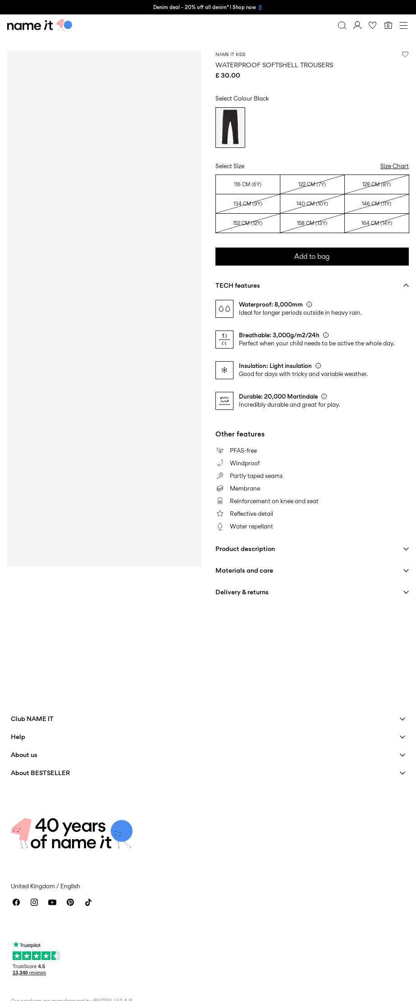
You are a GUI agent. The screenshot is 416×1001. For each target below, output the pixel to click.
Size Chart (394, 166)
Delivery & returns (242, 592)
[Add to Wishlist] (405, 54)
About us (24, 754)
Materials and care (244, 570)
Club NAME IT (32, 718)
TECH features (237, 285)
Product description (245, 548)
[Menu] (403, 25)
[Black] (230, 127)
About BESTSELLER (40, 772)
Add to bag (311, 256)
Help (18, 736)
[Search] (342, 25)
